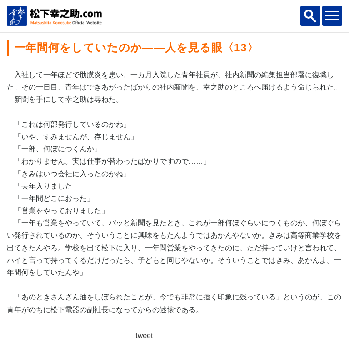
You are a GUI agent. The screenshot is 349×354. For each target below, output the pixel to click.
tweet (144, 335)
